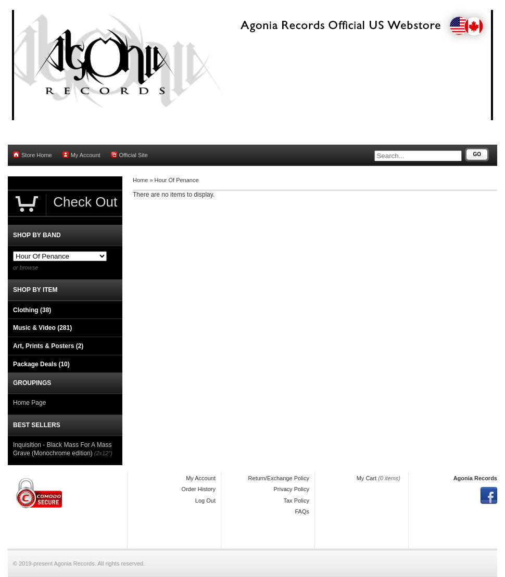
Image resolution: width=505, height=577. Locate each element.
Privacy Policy (291, 489)
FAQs (302, 511)
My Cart (367, 478)
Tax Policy (296, 500)
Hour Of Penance (177, 180)
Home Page (29, 402)
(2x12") (103, 453)
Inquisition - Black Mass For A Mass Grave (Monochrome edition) (62, 449)
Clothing (32, 310)
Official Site (129, 154)
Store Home (32, 154)
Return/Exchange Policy (278, 478)
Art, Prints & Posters (48, 346)
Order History (199, 489)
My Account (81, 154)
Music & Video (42, 327)
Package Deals (41, 364)
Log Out (205, 500)
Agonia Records (475, 478)
